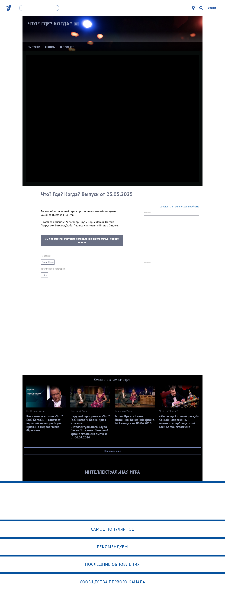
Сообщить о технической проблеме (179, 206)
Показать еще (112, 451)
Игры (44, 274)
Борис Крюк (48, 262)
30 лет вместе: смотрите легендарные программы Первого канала (82, 240)
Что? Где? (50, 23)
